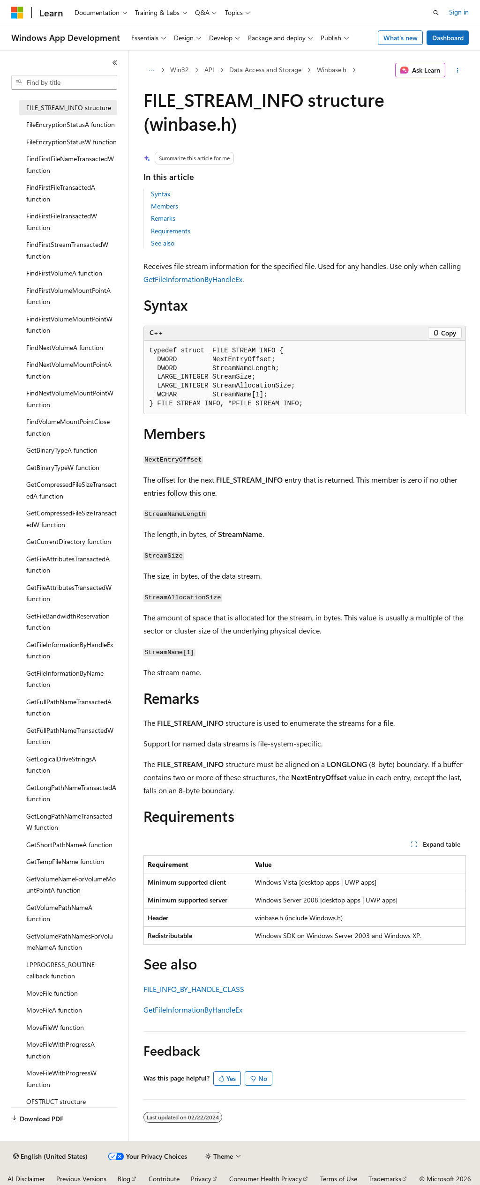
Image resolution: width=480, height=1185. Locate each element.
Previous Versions (81, 1178)
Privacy (201, 1178)
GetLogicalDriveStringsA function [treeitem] (61, 764)
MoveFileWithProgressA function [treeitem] (60, 1050)
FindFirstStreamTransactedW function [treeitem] (67, 250)
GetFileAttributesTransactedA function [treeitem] (68, 564)
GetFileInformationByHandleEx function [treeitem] (69, 650)
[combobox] (64, 82)
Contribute (164, 1178)
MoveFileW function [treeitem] (55, 1027)
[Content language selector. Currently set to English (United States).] (50, 1156)
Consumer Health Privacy (265, 1178)
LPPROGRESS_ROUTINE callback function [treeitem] (60, 970)
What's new (400, 37)
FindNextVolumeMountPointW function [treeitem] (69, 398)
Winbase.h (331, 69)
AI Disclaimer (26, 1178)
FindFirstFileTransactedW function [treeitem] (61, 221)
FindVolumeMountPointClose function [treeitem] (68, 427)
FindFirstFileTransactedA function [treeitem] (60, 193)
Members (164, 205)
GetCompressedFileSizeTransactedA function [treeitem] (71, 490)
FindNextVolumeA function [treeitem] (64, 347)
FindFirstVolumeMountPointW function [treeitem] (69, 324)
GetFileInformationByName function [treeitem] (65, 679)
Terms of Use (338, 1178)
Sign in (459, 11)
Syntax (160, 193)
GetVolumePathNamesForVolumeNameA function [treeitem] (69, 942)
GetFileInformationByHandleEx (192, 279)
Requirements (170, 230)
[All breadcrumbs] (151, 70)
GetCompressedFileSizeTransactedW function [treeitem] (71, 518)
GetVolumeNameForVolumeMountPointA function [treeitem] (71, 884)
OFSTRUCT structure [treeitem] (56, 1101)
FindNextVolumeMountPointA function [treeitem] (69, 370)
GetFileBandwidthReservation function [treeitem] (68, 621)
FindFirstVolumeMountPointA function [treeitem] (68, 296)
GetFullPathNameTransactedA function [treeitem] (69, 707)
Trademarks (384, 1178)
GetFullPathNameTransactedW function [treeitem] (69, 736)
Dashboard (448, 37)
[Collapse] (115, 62)
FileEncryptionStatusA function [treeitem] (70, 124)
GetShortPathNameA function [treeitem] (69, 844)
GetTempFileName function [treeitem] (65, 861)
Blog (124, 1178)
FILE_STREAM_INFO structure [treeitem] (68, 107)
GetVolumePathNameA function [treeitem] (59, 913)
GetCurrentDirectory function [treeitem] (68, 541)
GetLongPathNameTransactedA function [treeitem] (71, 793)
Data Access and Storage (265, 69)
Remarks (163, 218)
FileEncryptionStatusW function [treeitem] (71, 141)
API (209, 69)
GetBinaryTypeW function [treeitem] (62, 467)
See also (162, 242)
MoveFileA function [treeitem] (54, 1010)
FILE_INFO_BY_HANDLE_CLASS (193, 989)
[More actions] (457, 70)
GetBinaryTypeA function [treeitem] (62, 450)
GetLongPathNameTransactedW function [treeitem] (69, 822)
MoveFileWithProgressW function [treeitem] (61, 1078)
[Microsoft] (17, 13)
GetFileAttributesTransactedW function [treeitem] (69, 593)
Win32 (179, 69)
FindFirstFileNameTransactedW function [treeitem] (70, 164)
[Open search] (436, 12)
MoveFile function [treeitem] (52, 993)
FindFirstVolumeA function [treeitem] (64, 272)
